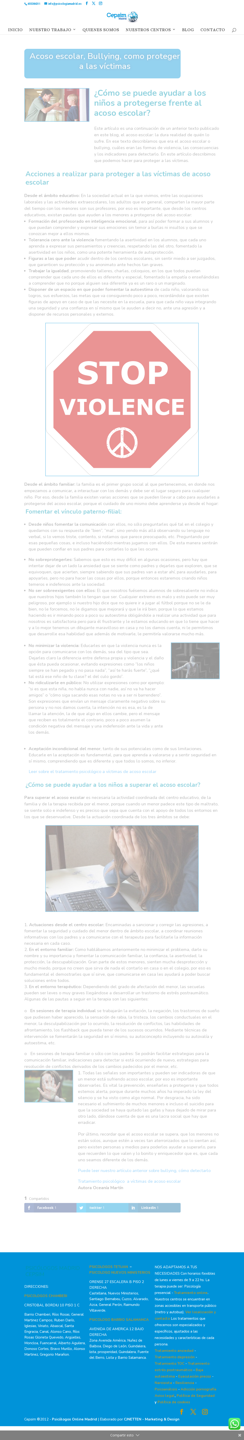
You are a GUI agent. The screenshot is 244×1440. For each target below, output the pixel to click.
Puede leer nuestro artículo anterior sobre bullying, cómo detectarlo (144, 1170)
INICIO (15, 31)
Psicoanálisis (166, 1389)
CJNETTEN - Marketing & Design (151, 1419)
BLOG (188, 31)
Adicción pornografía (198, 1389)
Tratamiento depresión (175, 1357)
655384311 (34, 3)
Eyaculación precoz (194, 1376)
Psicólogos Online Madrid (74, 1419)
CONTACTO (212, 31)
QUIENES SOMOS (100, 31)
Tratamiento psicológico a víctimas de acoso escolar (129, 1181)
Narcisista (163, 1382)
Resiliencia (184, 1382)
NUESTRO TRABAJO (50, 31)
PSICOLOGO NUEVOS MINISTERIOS (119, 1272)
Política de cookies (174, 1402)
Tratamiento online (191, 1292)
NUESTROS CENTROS (148, 31)
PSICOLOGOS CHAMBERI (45, 1295)
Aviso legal (165, 1395)
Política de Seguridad (196, 1395)
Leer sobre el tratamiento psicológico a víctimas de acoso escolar (92, 771)
